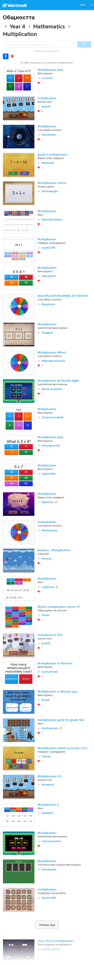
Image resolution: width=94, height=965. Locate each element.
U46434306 (48, 473)
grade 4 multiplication (53, 154)
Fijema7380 (49, 898)
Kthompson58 (51, 445)
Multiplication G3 (49, 776)
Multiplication (20, 33)
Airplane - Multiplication (54, 550)
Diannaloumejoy (52, 219)
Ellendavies (49, 134)
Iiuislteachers (50, 728)
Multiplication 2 (48, 804)
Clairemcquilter (51, 841)
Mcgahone (48, 304)
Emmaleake (49, 869)
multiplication (47, 98)
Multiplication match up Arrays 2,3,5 (62, 748)
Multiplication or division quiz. (58, 691)
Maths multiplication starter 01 (59, 607)
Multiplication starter (52, 183)
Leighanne (48, 587)
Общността (19, 17)
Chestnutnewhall (52, 417)
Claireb (46, 756)
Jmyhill (46, 106)
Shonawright (50, 191)
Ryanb (46, 700)
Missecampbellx (52, 389)
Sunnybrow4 (50, 671)
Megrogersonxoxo (53, 361)
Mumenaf (48, 163)
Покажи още (47, 925)
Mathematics (49, 26)
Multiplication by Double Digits (59, 380)
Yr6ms (45, 615)
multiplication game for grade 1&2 (61, 720)
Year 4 (17, 26)
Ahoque (47, 558)
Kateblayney (50, 530)
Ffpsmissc (48, 502)
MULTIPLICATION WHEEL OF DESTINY (63, 296)
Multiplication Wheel (52, 352)
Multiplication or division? (55, 663)
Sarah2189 (48, 247)
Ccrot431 (47, 78)
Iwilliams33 (49, 276)
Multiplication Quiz (50, 70)
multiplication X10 (50, 635)
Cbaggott (47, 332)
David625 (47, 813)
